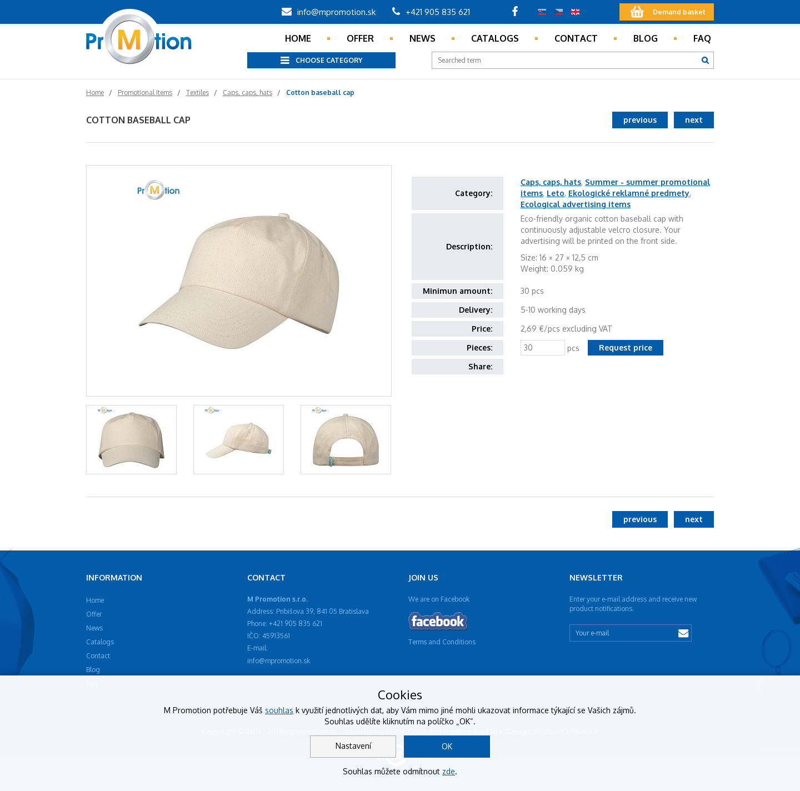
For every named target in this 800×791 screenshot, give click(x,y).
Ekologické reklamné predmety (628, 193)
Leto (555, 193)
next (694, 119)
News (422, 38)
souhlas (279, 710)
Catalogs (495, 38)
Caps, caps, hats (551, 182)
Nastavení (353, 745)
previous (640, 119)
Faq (702, 38)
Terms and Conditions (442, 642)
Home (298, 38)
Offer (360, 38)
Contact (576, 38)
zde (448, 771)
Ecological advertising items (576, 204)
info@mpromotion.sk (329, 12)
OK (447, 746)
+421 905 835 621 (431, 12)
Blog (645, 38)
